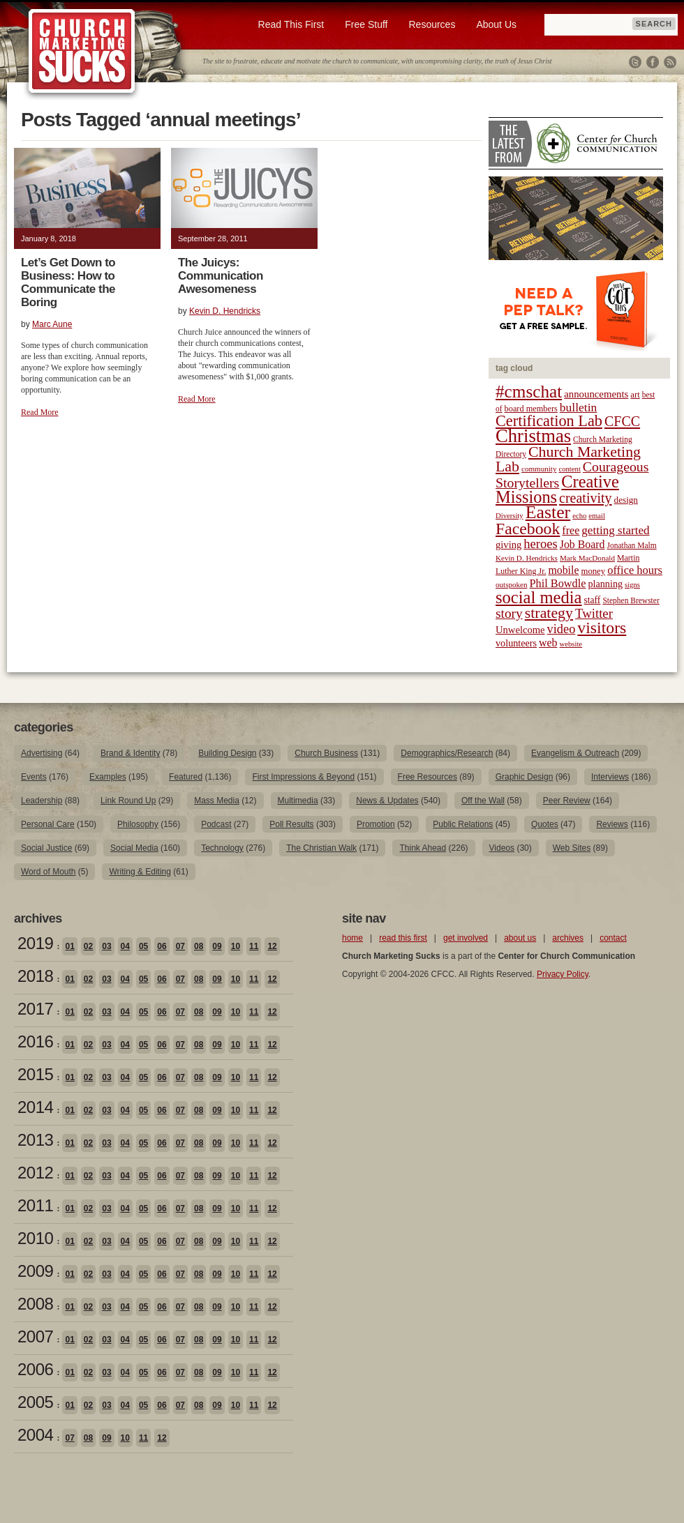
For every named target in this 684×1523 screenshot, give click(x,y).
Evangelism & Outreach (575, 753)
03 (106, 946)
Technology (222, 848)
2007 (35, 1336)
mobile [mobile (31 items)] (563, 570)
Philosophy (137, 824)
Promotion (376, 824)
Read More (40, 412)
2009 (35, 1270)
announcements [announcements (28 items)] (596, 394)
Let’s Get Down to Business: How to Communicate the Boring (68, 282)
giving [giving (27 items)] (508, 544)
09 (216, 946)
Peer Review (566, 800)
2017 (35, 1008)
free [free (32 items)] (570, 530)
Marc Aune (52, 324)
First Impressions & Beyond (303, 777)
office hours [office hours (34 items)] (634, 570)
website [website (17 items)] (571, 644)
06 (161, 946)
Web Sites (571, 848)
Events (34, 777)
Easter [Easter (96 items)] (548, 512)
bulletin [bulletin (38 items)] (578, 407)
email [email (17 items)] (596, 516)
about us (520, 938)
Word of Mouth (48, 872)
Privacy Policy (562, 974)
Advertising (41, 753)
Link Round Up (128, 800)
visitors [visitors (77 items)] (601, 628)
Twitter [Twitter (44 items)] (594, 613)
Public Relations (463, 824)
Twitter (635, 62)
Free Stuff (366, 24)
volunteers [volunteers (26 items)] (516, 643)
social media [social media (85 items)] (539, 597)
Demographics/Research (447, 753)
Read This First (291, 24)
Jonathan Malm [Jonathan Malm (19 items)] (632, 545)
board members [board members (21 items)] (531, 409)
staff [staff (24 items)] (592, 600)
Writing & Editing (139, 872)
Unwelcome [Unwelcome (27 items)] (520, 629)
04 (125, 946)
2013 (35, 1139)
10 (235, 946)
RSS (670, 62)
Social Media (134, 848)
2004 (35, 1434)
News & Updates (387, 800)
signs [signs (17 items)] (632, 585)
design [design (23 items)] (626, 499)
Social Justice (46, 848)
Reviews (611, 824)
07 (180, 946)
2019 (35, 943)
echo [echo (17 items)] (579, 516)
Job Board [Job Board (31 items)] (582, 544)
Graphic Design (524, 777)
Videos (501, 848)
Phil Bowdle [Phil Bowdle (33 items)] (558, 583)
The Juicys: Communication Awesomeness (220, 276)
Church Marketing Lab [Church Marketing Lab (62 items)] (568, 459)
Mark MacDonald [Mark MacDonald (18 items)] (587, 558)
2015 (35, 1074)
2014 (35, 1107)
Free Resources (427, 777)
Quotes (544, 824)
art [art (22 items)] (634, 395)
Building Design (227, 753)
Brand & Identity (130, 753)
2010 (35, 1238)
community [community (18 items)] (538, 468)
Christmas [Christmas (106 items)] (533, 435)
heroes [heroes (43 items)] (540, 543)
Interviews (610, 777)
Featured (185, 777)
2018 (35, 976)
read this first (403, 938)
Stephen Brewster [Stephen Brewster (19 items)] (630, 600)
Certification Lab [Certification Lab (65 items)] (549, 421)
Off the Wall (483, 800)
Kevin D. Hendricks (224, 311)
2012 (35, 1172)
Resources (431, 24)
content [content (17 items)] (569, 469)
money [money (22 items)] (593, 571)
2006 (35, 1369)
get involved (465, 938)
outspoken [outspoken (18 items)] (512, 584)
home (352, 938)
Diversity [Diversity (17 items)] (509, 516)
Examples (107, 777)
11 (253, 946)
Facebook (653, 62)
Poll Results (291, 824)
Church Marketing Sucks (82, 51)
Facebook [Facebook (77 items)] (528, 529)
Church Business (326, 753)
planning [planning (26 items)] (605, 583)
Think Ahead (422, 848)
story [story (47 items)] (509, 613)
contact (613, 938)
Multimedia (298, 800)
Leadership (41, 800)
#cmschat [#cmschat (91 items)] (529, 391)
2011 (35, 1205)
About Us (496, 24)
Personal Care (48, 824)
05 (143, 946)
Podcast (216, 824)
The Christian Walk (321, 848)
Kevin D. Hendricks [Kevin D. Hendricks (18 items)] (527, 558)
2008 (35, 1303)
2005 (35, 1402)
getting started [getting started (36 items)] (615, 530)
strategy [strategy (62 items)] (549, 613)
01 (69, 946)
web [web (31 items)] (548, 643)
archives (567, 938)
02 (88, 946)
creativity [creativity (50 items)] (585, 498)
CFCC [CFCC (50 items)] (622, 421)
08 (198, 946)
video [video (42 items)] (561, 629)
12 (271, 946)
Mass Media (216, 800)
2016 (35, 1041)
